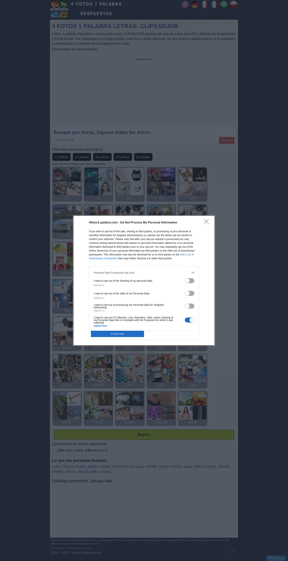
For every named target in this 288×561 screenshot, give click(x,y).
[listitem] (144, 273)
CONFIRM (117, 333)
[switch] (189, 280)
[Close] (207, 222)
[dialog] (144, 280)
